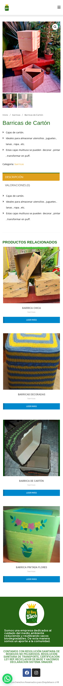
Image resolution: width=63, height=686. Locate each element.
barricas (16, 115)
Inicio (5, 115)
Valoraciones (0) (17, 185)
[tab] (31, 177)
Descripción (14, 177)
